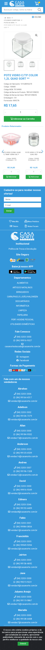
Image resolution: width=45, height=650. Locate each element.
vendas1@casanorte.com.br (22, 530)
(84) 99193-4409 (22, 508)
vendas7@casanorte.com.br (22, 622)
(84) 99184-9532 (22, 434)
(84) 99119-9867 (22, 600)
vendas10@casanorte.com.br (22, 604)
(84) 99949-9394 (22, 545)
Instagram (22, 357)
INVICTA (16, 101)
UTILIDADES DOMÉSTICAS (22, 324)
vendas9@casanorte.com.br (22, 585)
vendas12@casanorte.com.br (22, 475)
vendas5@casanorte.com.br (22, 401)
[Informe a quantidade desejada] (20, 112)
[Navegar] (3, 151)
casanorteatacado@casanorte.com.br (22, 345)
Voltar (36, 17)
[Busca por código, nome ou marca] (19, 9)
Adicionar (11, 177)
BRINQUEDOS (22, 292)
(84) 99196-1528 (22, 471)
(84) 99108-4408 (22, 619)
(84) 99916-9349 (22, 490)
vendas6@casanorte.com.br (22, 567)
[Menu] (6, 3)
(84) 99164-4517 (22, 397)
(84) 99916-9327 (22, 340)
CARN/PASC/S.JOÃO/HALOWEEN (22, 296)
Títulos (13, 226)
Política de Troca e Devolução (22, 249)
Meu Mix (14, 221)
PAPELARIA (22, 315)
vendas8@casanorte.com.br (22, 512)
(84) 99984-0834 (22, 526)
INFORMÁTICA (22, 306)
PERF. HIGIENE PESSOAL (22, 319)
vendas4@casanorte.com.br (22, 419)
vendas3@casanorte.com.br (22, 493)
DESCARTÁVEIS (22, 301)
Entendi (23, 644)
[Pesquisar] (40, 9)
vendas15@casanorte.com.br (22, 438)
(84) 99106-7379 (22, 416)
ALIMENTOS (22, 283)
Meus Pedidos (31, 221)
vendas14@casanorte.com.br (22, 456)
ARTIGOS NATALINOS (22, 287)
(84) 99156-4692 (22, 563)
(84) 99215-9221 (22, 582)
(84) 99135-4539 (22, 453)
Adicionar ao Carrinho (22, 119)
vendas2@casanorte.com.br (22, 548)
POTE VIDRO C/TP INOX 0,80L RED (33, 153)
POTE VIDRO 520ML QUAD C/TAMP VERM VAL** (11, 153)
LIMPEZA (22, 310)
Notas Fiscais (31, 226)
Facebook (22, 360)
